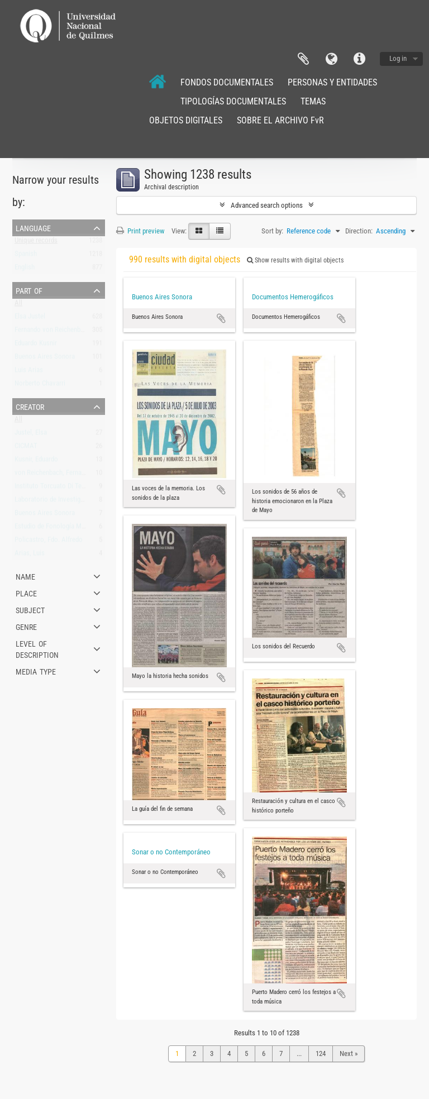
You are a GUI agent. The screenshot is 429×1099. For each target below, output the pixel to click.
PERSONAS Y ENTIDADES (332, 82)
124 (321, 1053)
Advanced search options (267, 205)
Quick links (359, 59)
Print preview (140, 231)
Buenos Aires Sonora (45, 359)
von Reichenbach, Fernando (53, 475)
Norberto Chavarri (40, 385)
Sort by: (272, 231)
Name (25, 575)
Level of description (37, 648)
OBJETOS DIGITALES (185, 120)
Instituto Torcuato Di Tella (51, 488)
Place (26, 592)
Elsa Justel (30, 318)
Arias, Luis (30, 555)
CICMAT (26, 448)
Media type (36, 670)
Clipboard (303, 59)
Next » (349, 1053)
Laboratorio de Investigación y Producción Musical (87, 502)
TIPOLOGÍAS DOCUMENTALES (233, 101)
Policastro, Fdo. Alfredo (49, 542)
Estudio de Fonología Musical (56, 528)
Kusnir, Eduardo (36, 461)
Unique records (36, 242)
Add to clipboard (221, 318)
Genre (26, 626)
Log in (398, 58)
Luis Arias (29, 372)
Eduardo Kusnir (36, 345)
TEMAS (313, 101)
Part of (29, 290)
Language (331, 59)
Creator (30, 406)
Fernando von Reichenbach (52, 332)
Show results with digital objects (295, 260)
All (18, 305)
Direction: (359, 231)
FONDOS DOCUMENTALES (226, 82)
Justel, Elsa (31, 435)
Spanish (26, 256)
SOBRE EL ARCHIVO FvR (280, 120)
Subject (30, 609)
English (25, 269)
